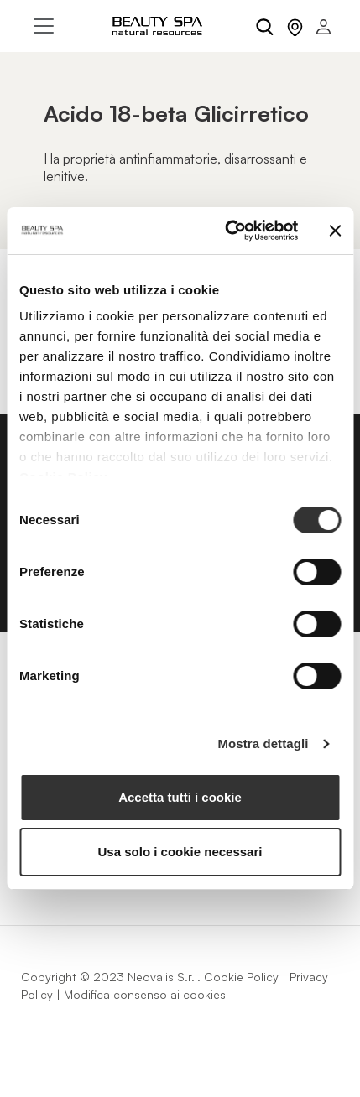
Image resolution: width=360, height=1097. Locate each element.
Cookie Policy (241, 977)
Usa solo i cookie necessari (180, 852)
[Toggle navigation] (43, 26)
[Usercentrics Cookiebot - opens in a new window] (226, 231)
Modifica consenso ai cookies (145, 994)
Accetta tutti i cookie (180, 797)
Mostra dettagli (262, 743)
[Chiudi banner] (335, 231)
